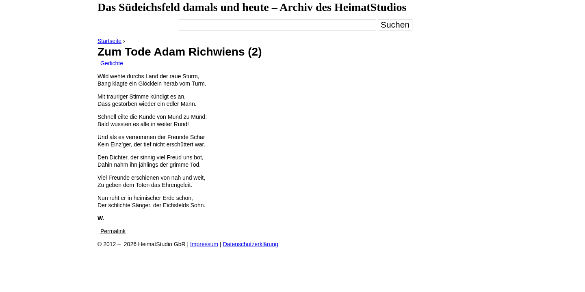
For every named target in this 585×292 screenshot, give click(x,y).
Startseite (109, 41)
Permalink (113, 231)
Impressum (204, 244)
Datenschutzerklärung (250, 244)
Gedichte (111, 63)
